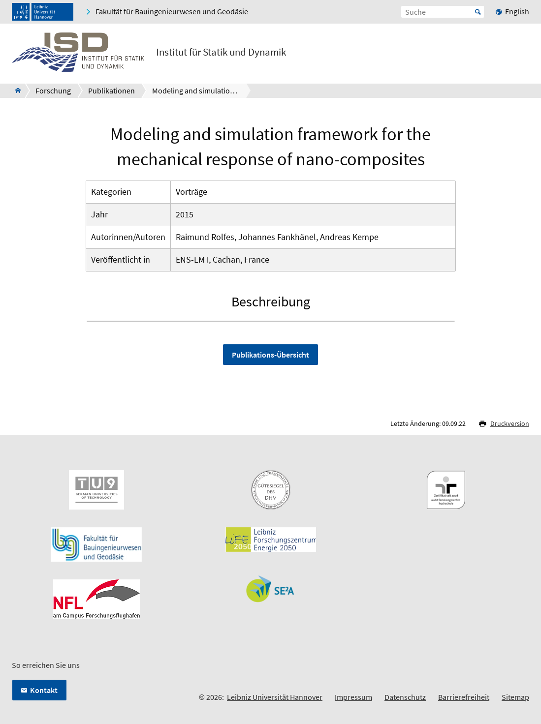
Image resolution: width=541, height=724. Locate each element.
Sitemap (515, 697)
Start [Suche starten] (478, 12)
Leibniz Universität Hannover (274, 697)
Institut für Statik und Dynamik (221, 52)
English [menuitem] (517, 11)
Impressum (353, 697)
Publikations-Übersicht (270, 355)
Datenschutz (405, 697)
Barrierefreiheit (463, 697)
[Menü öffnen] (521, 54)
